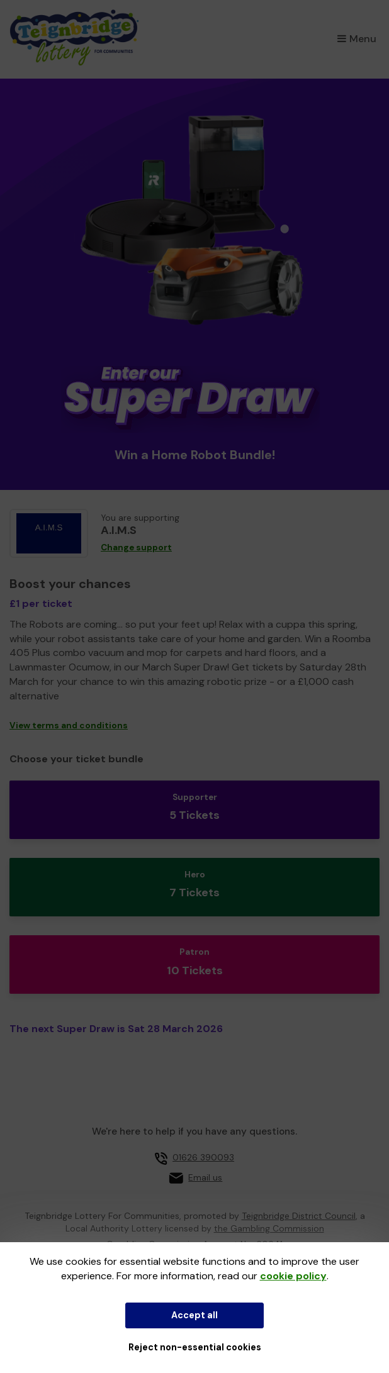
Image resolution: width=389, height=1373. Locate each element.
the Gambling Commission (269, 1228)
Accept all (194, 1315)
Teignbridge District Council (299, 1215)
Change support (136, 547)
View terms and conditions (68, 725)
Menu (356, 38)
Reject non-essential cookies (194, 1347)
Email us (205, 1177)
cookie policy (293, 1275)
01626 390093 (203, 1157)
